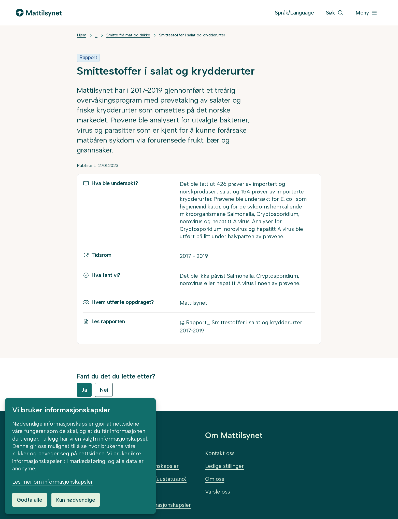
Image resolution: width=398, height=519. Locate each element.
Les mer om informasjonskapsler (52, 482)
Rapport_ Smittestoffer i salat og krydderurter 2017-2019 (241, 326)
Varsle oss (217, 491)
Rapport (88, 57)
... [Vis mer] (96, 35)
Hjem (81, 35)
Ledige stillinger (224, 466)
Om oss (214, 479)
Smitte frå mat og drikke (128, 35)
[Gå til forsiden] (39, 13)
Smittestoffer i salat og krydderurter (192, 35)
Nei (104, 390)
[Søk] (334, 13)
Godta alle (29, 500)
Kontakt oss (220, 453)
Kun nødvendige (75, 500)
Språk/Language (294, 12)
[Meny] (366, 13)
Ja (84, 390)
